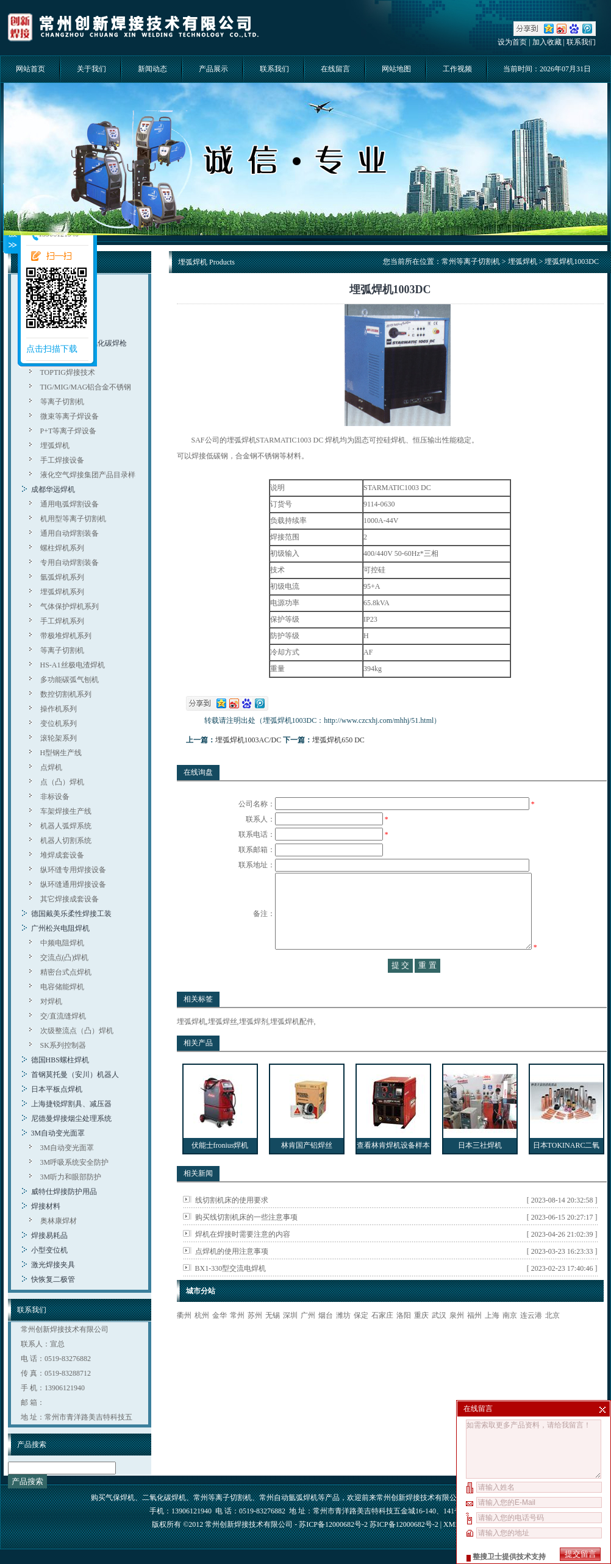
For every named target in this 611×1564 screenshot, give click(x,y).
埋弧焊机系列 (62, 592)
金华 (219, 1339)
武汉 (439, 1339)
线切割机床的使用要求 (231, 1224)
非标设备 (55, 796)
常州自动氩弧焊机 (288, 1497)
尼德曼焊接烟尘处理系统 (71, 1118)
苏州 (255, 1339)
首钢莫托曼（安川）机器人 (75, 1074)
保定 (361, 1339)
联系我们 (581, 42)
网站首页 (30, 69)
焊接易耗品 (49, 1235)
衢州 (184, 1339)
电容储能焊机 (62, 987)
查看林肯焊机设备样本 (393, 1169)
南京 (509, 1339)
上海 (492, 1339)
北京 (552, 1339)
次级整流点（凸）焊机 (76, 1030)
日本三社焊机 (480, 1169)
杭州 (202, 1339)
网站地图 (396, 69)
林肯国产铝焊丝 (306, 1169)
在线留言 (335, 69)
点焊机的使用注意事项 (231, 1275)
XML (451, 1524)
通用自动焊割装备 (69, 533)
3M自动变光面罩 (58, 1133)
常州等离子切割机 (470, 261)
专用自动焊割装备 (69, 562)
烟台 (325, 1339)
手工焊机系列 (62, 621)
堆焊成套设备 (62, 855)
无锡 (272, 1339)
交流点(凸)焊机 (64, 957)
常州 (237, 1339)
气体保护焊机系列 (69, 606)
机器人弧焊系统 (65, 826)
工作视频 (457, 69)
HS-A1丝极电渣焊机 (72, 665)
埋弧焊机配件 (292, 1046)
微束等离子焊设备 (69, 416)
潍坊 (343, 1339)
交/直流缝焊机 (63, 1016)
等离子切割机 (62, 401)
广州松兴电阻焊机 (60, 928)
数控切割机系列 (65, 694)
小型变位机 (49, 1250)
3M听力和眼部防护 (71, 1177)
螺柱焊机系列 (62, 548)
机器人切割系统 (65, 840)
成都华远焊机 (53, 489)
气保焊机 (120, 1497)
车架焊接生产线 (65, 811)
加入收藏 (547, 42)
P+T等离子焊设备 (68, 431)
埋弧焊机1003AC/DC (248, 740)
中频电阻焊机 (62, 943)
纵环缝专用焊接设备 (73, 870)
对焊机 (51, 1001)
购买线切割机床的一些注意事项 (246, 1241)
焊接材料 (45, 1206)
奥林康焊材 (58, 1221)
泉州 (456, 1339)
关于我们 (91, 69)
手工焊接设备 (62, 460)
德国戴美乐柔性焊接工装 (71, 913)
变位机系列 (58, 723)
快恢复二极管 (53, 1279)
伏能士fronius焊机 (220, 1169)
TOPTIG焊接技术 (67, 372)
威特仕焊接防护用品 (64, 1191)
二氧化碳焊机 (164, 1497)
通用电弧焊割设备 (69, 504)
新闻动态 (152, 69)
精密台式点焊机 (65, 972)
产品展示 (213, 69)
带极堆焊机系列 (65, 635)
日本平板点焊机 (56, 1089)
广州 (308, 1339)
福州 (474, 1339)
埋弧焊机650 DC (338, 740)
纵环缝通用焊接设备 (73, 884)
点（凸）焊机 (62, 782)
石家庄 (382, 1339)
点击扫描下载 (51, 349)
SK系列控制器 (63, 1045)
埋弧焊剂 (253, 1046)
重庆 (421, 1339)
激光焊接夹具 (53, 1264)
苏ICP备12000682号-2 (404, 1524)
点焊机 (51, 767)
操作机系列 (58, 709)
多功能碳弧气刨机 (69, 679)
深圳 (290, 1339)
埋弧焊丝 (222, 1046)
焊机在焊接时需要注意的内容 (242, 1258)
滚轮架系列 (58, 738)
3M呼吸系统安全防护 (74, 1162)
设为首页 (512, 42)
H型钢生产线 (61, 752)
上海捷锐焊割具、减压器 (71, 1104)
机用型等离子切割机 (73, 518)
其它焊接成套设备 (69, 899)
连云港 (531, 1339)
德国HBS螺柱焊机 (60, 1060)
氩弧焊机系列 (62, 577)
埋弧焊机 (55, 445)
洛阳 (403, 1339)
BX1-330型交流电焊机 (230, 1293)
